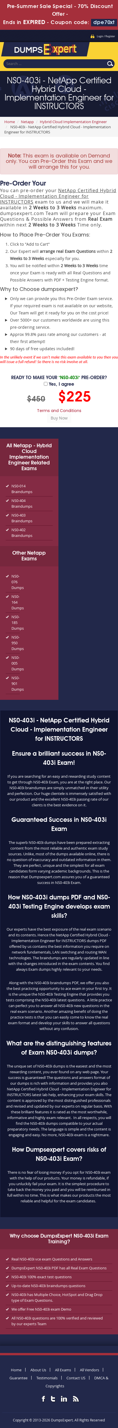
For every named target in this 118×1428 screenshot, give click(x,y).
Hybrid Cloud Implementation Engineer (73, 121)
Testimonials (47, 1377)
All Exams (63, 1369)
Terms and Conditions (59, 410)
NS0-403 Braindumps (21, 518)
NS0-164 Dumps (15, 602)
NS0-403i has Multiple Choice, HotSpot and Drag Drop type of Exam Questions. (57, 1297)
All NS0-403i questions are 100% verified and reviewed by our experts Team (57, 1320)
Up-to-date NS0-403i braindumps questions (48, 1285)
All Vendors (89, 1369)
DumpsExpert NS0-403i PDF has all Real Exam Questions (59, 1268)
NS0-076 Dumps (15, 582)
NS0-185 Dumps (15, 622)
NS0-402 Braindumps (21, 532)
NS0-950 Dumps (15, 643)
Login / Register (106, 36)
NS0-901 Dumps (15, 683)
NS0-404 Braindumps (21, 503)
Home (9, 121)
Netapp (27, 121)
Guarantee (18, 1377)
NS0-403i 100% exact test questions (41, 1276)
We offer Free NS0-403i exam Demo (41, 1309)
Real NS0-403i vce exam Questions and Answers (51, 1259)
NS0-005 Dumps (15, 663)
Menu (108, 48)
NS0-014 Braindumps (21, 488)
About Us (38, 1369)
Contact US (75, 1377)
